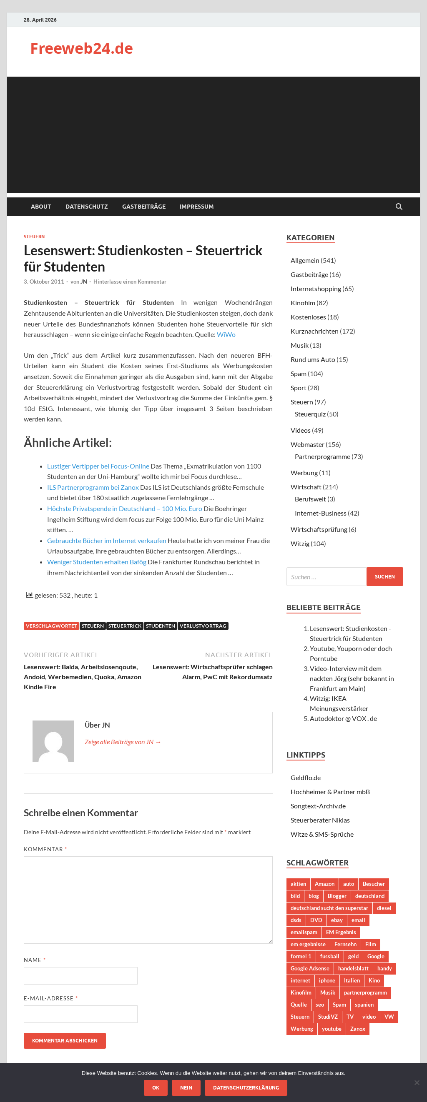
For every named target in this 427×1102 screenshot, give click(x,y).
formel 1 (301, 956)
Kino (374, 980)
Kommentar (45, 849)
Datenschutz (86, 206)
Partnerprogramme (322, 456)
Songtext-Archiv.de (318, 806)
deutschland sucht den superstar (329, 908)
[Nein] (416, 1082)
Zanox (357, 1028)
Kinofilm (303, 303)
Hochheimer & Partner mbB (330, 791)
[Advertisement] (213, 135)
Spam (298, 373)
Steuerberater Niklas (320, 820)
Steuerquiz (310, 414)
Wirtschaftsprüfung (319, 529)
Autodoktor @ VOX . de (343, 718)
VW (389, 1016)
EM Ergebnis (341, 932)
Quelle (299, 1004)
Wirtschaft (306, 487)
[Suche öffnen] (399, 207)
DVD (316, 920)
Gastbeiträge (144, 206)
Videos (301, 430)
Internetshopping (316, 288)
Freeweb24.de (81, 48)
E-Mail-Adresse (51, 998)
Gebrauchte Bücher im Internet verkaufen (106, 540)
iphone (327, 980)
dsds (296, 920)
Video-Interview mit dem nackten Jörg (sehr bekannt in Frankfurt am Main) (352, 678)
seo (320, 1004)
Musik (300, 345)
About (41, 206)
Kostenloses (308, 317)
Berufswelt (310, 499)
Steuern (34, 236)
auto (348, 883)
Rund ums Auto (313, 359)
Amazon (324, 883)
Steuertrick (124, 626)
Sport (298, 387)
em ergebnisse (308, 944)
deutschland (369, 896)
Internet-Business (321, 513)
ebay (337, 920)
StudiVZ (328, 1016)
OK (155, 1088)
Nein (186, 1088)
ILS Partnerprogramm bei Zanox (93, 487)
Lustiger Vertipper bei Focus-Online (98, 466)
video (369, 1016)
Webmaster (307, 444)
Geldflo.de (306, 777)
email (358, 920)
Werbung (304, 472)
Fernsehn (345, 944)
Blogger (337, 896)
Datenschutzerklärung (246, 1088)
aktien (298, 883)
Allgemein (305, 260)
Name (35, 960)
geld (353, 956)
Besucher (374, 883)
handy (384, 968)
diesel (384, 908)
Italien (352, 980)
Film (370, 944)
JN (83, 281)
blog (314, 896)
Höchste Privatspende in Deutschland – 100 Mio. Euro (124, 508)
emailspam (304, 932)
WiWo (226, 334)
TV (350, 1016)
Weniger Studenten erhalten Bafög (96, 562)
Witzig (300, 543)
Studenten (160, 626)
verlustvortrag (203, 626)
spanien (364, 1004)
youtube (332, 1028)
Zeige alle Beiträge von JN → (123, 741)
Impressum (197, 206)
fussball (329, 956)
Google (375, 956)
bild (295, 896)
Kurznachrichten (315, 331)
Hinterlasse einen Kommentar (129, 281)
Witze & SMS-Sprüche (322, 834)
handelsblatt (353, 968)
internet (300, 980)
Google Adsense (310, 968)
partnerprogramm (365, 992)
